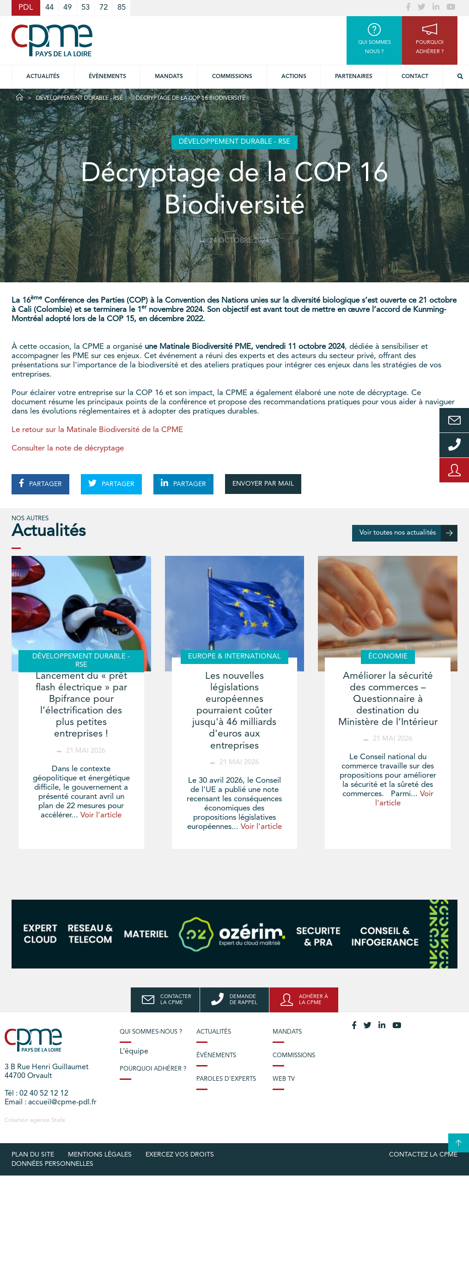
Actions (293, 76)
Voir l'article (101, 815)
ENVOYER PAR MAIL (263, 484)
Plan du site (33, 1154)
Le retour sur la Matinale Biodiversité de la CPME (97, 430)
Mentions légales (100, 1154)
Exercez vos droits (180, 1154)
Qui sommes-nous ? (151, 1032)
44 (49, 8)
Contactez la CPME (423, 1154)
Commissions (294, 1056)
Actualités (43, 76)
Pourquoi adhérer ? (153, 1069)
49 (67, 8)
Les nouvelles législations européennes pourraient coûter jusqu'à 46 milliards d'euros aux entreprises (234, 711)
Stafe (58, 1120)
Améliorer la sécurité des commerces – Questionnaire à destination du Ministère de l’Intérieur (388, 699)
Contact (415, 76)
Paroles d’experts (226, 1079)
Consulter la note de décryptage (68, 448)
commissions (232, 76)
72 (103, 8)
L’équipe (134, 1051)
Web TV (284, 1079)
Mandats (169, 76)
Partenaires (353, 76)
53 (85, 8)
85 (121, 8)
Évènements (107, 76)
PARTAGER (40, 483)
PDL (25, 8)
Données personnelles (52, 1164)
